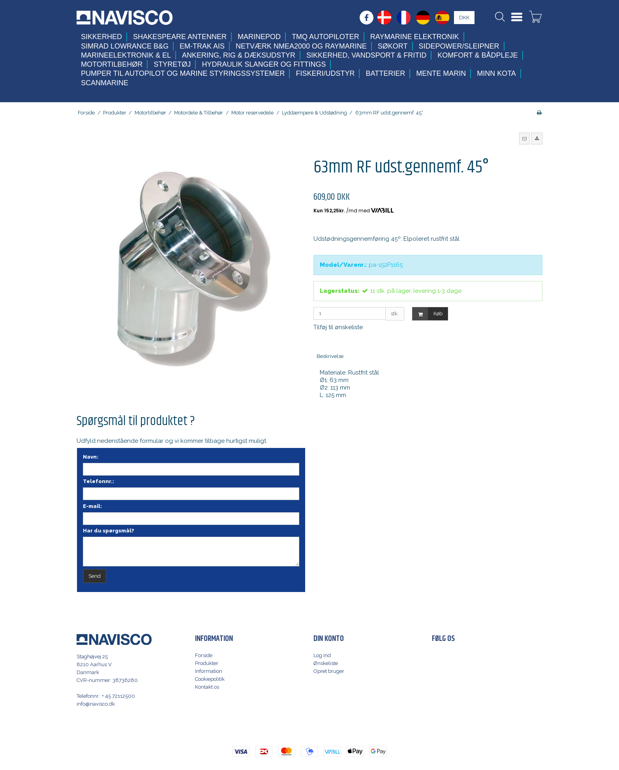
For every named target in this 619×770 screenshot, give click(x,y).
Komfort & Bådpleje (477, 55)
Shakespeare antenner (180, 37)
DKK (464, 18)
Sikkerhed (101, 37)
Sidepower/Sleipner (459, 46)
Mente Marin (441, 73)
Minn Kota (496, 73)
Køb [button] (428, 313)
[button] (524, 138)
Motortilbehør (112, 64)
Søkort (393, 46)
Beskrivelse (330, 356)
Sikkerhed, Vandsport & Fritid (366, 55)
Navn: (90, 457)
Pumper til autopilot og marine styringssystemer (183, 73)
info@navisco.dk (96, 704)
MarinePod (259, 37)
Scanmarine (104, 83)
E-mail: (92, 506)
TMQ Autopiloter (325, 37)
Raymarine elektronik (414, 37)
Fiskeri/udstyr (325, 73)
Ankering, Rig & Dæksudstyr (238, 55)
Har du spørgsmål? (108, 531)
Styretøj (172, 64)
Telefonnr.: (98, 481)
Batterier (385, 73)
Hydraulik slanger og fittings (264, 64)
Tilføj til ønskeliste (338, 327)
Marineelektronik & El (126, 55)
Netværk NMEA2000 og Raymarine (301, 46)
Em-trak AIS (202, 46)
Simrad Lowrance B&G (125, 46)
